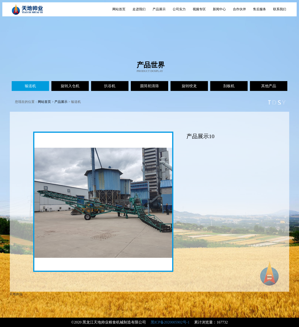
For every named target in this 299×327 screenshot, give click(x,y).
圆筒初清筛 (149, 86)
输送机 (30, 86)
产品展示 (159, 9)
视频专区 (199, 9)
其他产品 (268, 86)
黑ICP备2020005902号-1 (170, 322)
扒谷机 (109, 86)
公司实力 (179, 9)
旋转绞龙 (189, 86)
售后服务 (259, 9)
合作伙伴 (239, 9)
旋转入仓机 (70, 86)
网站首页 (118, 9)
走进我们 (139, 9)
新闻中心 (219, 9)
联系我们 (279, 9)
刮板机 (229, 86)
